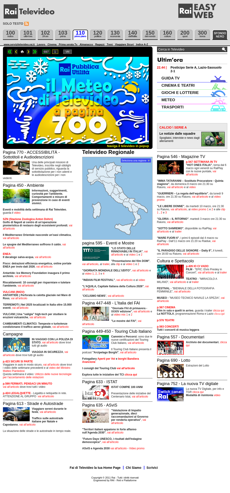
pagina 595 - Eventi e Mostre (108, 243)
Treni (110, 44)
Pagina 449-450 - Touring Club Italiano (117, 331)
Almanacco (86, 44)
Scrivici (152, 467)
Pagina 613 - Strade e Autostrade (33, 403)
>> (34, 51)
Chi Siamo (133, 467)
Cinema (52, 44)
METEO (168, 100)
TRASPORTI (173, 107)
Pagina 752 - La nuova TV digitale (187, 383)
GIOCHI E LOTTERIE (180, 93)
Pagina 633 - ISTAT (99, 382)
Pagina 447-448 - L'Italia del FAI (111, 303)
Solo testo (13, 23)
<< (9, 51)
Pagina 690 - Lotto (173, 360)
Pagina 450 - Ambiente (23, 185)
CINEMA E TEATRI (178, 85)
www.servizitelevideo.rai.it (19, 44)
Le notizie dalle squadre (178, 133)
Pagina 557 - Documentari (180, 337)
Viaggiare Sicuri (124, 44)
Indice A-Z (142, 44)
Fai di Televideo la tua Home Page (95, 467)
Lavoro (41, 44)
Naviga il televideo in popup (128, 146)
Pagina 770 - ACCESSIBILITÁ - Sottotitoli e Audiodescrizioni (31, 154)
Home (22, 51)
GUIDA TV (171, 78)
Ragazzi (99, 44)
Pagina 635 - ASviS (99, 405)
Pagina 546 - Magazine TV (181, 156)
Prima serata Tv (68, 44)
